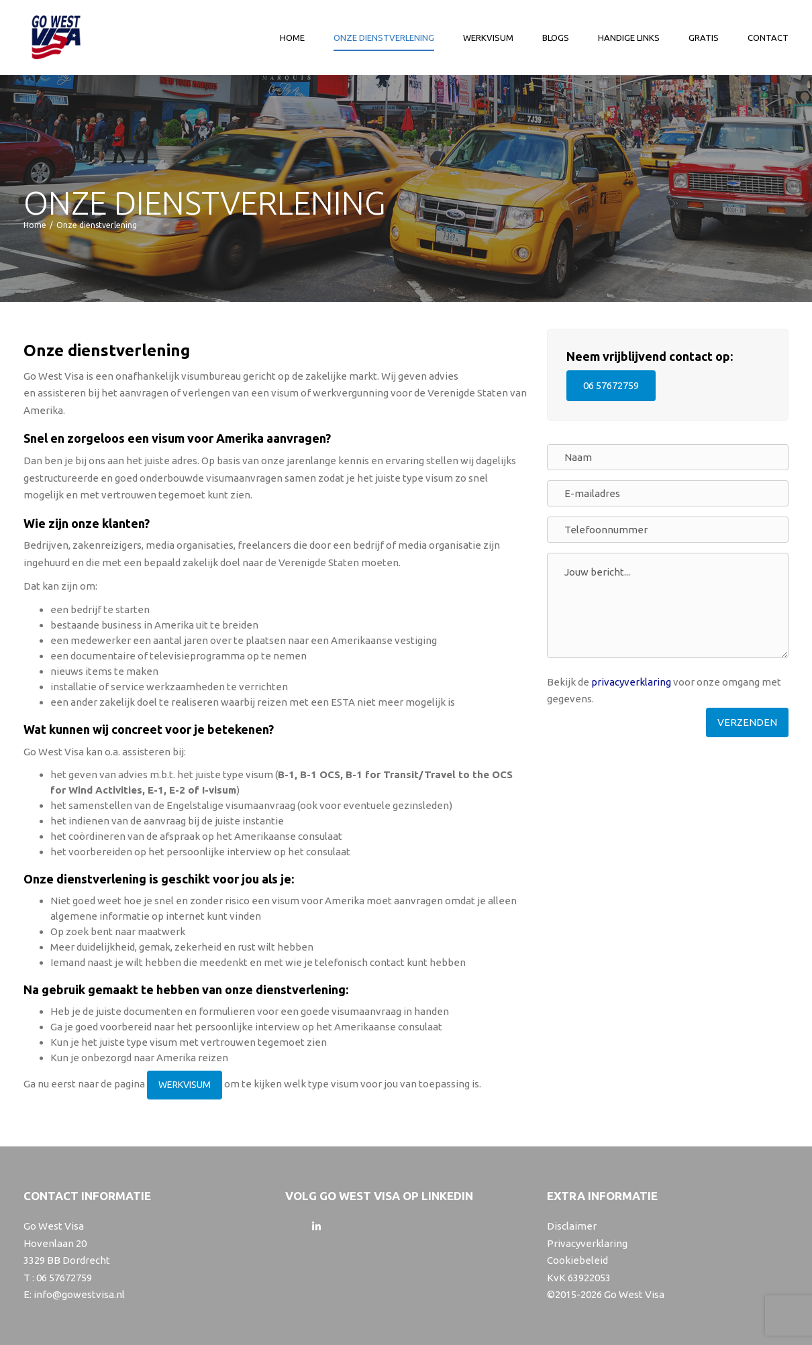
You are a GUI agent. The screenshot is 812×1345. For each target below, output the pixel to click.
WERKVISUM (184, 1084)
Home (292, 37)
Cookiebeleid (577, 1260)
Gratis (704, 37)
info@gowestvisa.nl (79, 1294)
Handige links (629, 37)
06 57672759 (611, 385)
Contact (768, 37)
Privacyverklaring (587, 1243)
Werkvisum (488, 37)
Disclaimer (572, 1226)
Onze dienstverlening (384, 37)
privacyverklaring (631, 682)
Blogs (555, 37)
